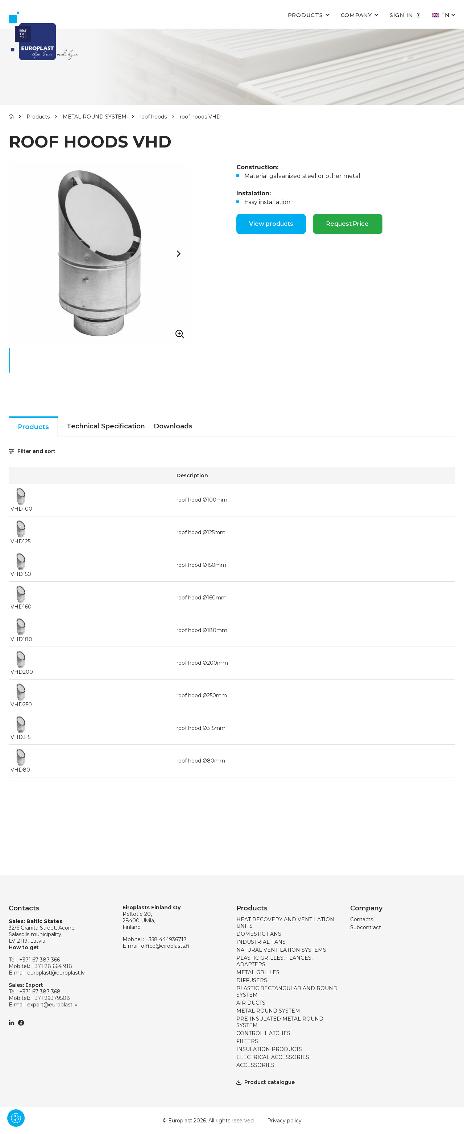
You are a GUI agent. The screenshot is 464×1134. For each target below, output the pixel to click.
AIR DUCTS (250, 1003)
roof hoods (153, 116)
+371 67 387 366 (39, 959)
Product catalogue (265, 1082)
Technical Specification (106, 426)
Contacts (361, 919)
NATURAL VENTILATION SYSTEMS (281, 950)
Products (305, 15)
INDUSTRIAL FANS (261, 942)
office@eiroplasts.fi (165, 946)
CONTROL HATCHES (263, 1033)
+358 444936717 (166, 939)
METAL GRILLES (257, 972)
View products (271, 223)
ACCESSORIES (255, 1065)
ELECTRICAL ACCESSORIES (272, 1057)
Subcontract (365, 927)
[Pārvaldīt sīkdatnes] (16, 1118)
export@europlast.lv (52, 1004)
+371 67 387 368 (40, 991)
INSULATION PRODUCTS (269, 1049)
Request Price (347, 223)
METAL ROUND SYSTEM (95, 116)
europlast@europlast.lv (56, 972)
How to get (24, 947)
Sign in (405, 15)
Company (356, 15)
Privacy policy (284, 1120)
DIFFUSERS (251, 980)
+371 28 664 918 (52, 966)
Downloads (173, 426)
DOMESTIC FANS (258, 934)
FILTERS (247, 1041)
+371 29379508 (51, 998)
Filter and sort (32, 451)
